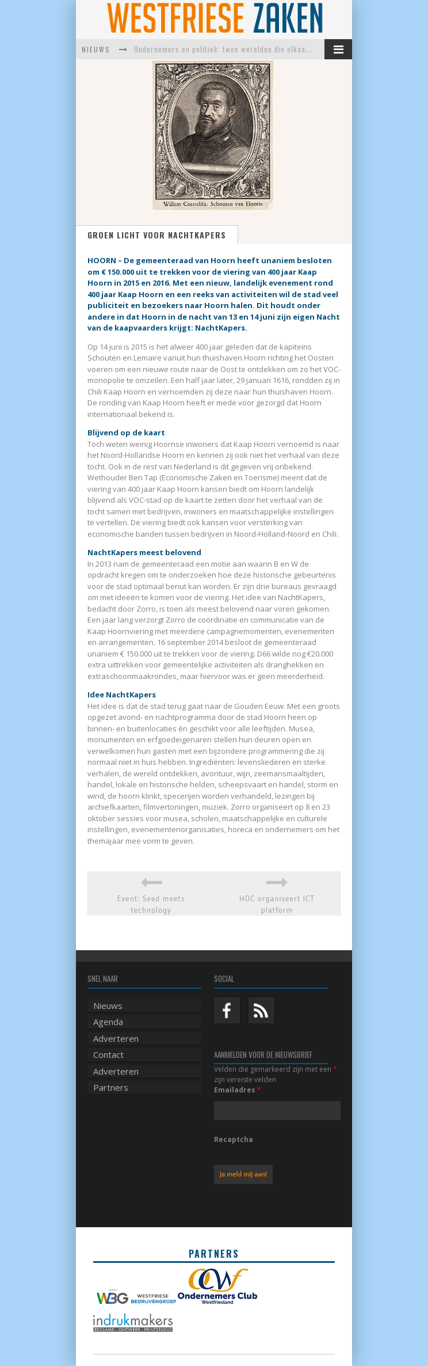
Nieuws (108, 1005)
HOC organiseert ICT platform (277, 904)
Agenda (108, 1021)
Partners (110, 1087)
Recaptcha (233, 1139)
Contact (108, 1054)
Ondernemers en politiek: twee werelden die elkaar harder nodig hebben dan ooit (272, 49)
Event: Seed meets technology (151, 904)
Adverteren (116, 1038)
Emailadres (237, 1090)
